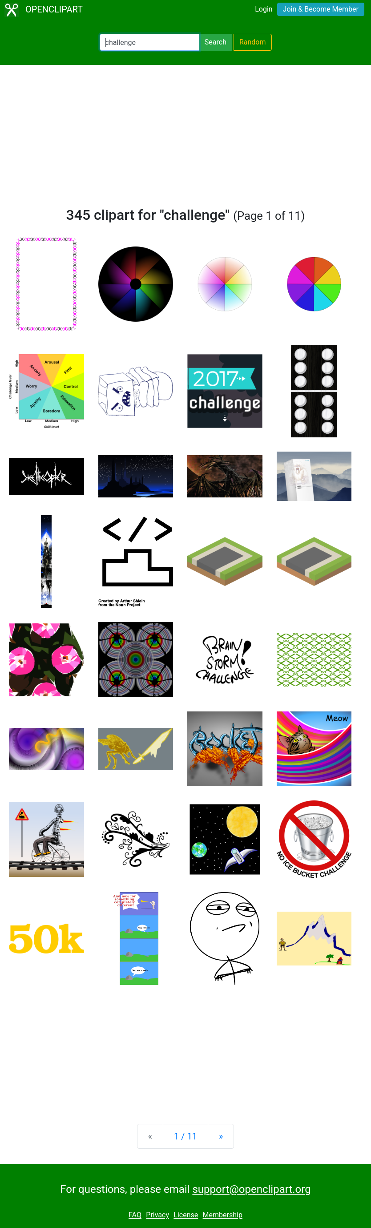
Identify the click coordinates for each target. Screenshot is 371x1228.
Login (263, 9)
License (185, 1215)
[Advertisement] (185, 139)
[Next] (221, 1136)
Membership (222, 1215)
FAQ (135, 1215)
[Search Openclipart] (149, 42)
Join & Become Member (321, 9)
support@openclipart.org (251, 1189)
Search (215, 42)
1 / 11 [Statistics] (185, 1136)
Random (252, 42)
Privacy (157, 1215)
